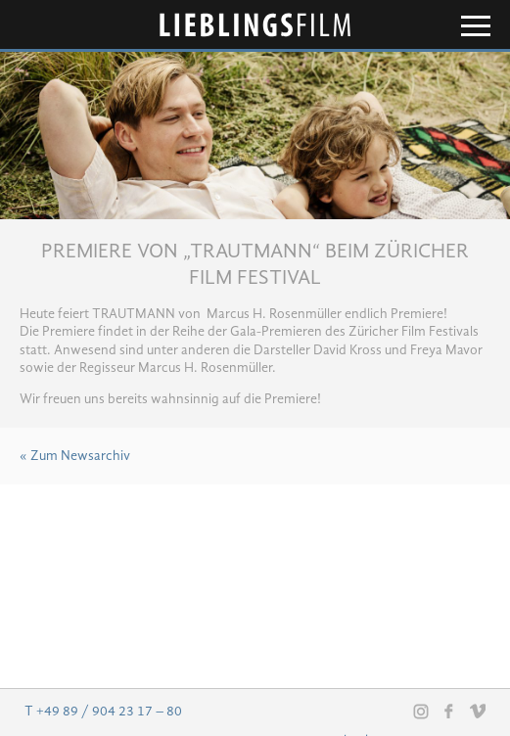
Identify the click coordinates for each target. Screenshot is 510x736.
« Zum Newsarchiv (75, 456)
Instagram (421, 711)
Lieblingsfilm (255, 25)
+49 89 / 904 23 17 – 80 (109, 711)
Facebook (449, 710)
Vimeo (478, 710)
